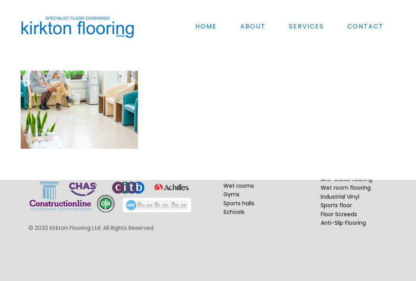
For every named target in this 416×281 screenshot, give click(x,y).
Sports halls (238, 203)
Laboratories (240, 177)
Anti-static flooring (346, 179)
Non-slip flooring (343, 170)
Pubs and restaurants (252, 168)
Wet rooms (238, 186)
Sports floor (336, 205)
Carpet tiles (336, 161)
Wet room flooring (346, 188)
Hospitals (235, 151)
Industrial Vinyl (340, 197)
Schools (234, 212)
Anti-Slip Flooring (343, 223)
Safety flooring (341, 153)
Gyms (231, 194)
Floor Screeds (339, 214)
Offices (233, 160)
